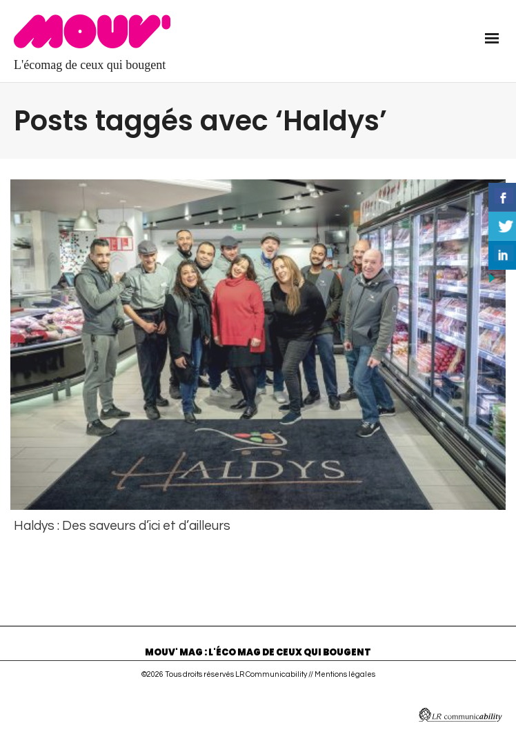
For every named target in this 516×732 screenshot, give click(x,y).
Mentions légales (345, 672)
